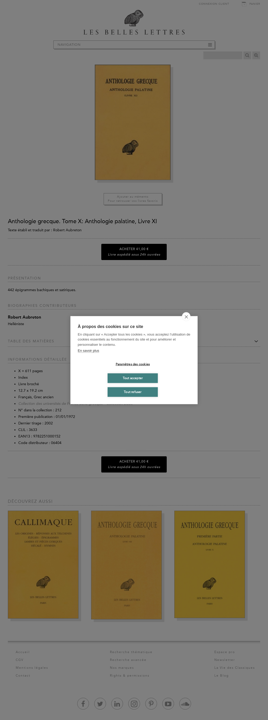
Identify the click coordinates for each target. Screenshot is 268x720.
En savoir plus (88, 351)
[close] (186, 316)
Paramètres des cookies (133, 364)
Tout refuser (132, 392)
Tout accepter (133, 378)
